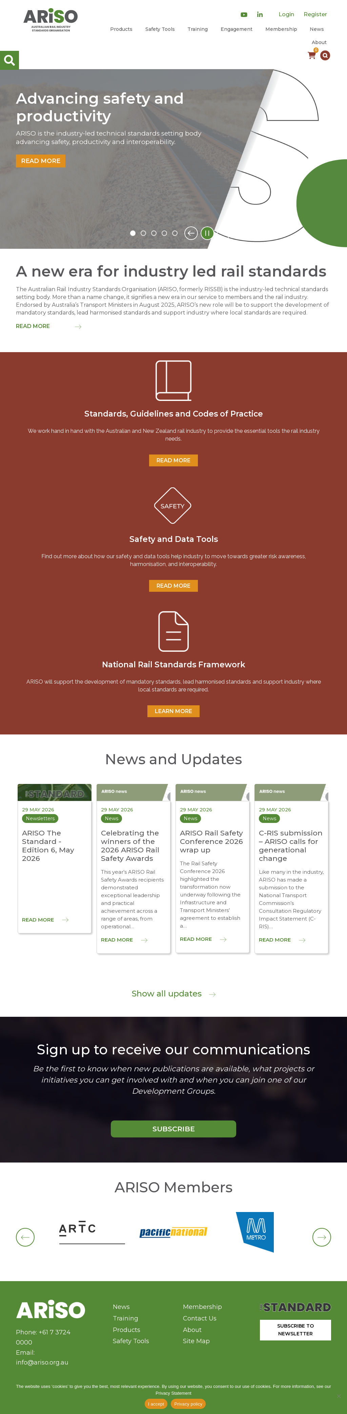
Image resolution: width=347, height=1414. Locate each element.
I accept (156, 1404)
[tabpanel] (173, 159)
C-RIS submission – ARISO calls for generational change (291, 846)
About (319, 42)
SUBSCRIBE (173, 1129)
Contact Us (200, 1318)
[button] (325, 55)
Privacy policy (188, 1404)
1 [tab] (133, 233)
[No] (338, 1396)
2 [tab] (143, 233)
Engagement (236, 29)
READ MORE (173, 460)
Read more (40, 161)
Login (286, 14)
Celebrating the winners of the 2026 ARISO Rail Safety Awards (130, 846)
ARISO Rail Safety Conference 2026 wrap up (211, 841)
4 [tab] (164, 233)
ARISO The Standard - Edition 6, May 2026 (48, 846)
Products (121, 29)
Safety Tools (160, 29)
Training (197, 29)
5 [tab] (175, 233)
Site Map (196, 1341)
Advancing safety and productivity (100, 107)
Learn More (173, 711)
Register (315, 14)
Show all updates (174, 993)
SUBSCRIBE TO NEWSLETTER (295, 1330)
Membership (281, 29)
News (317, 29)
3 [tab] (154, 233)
